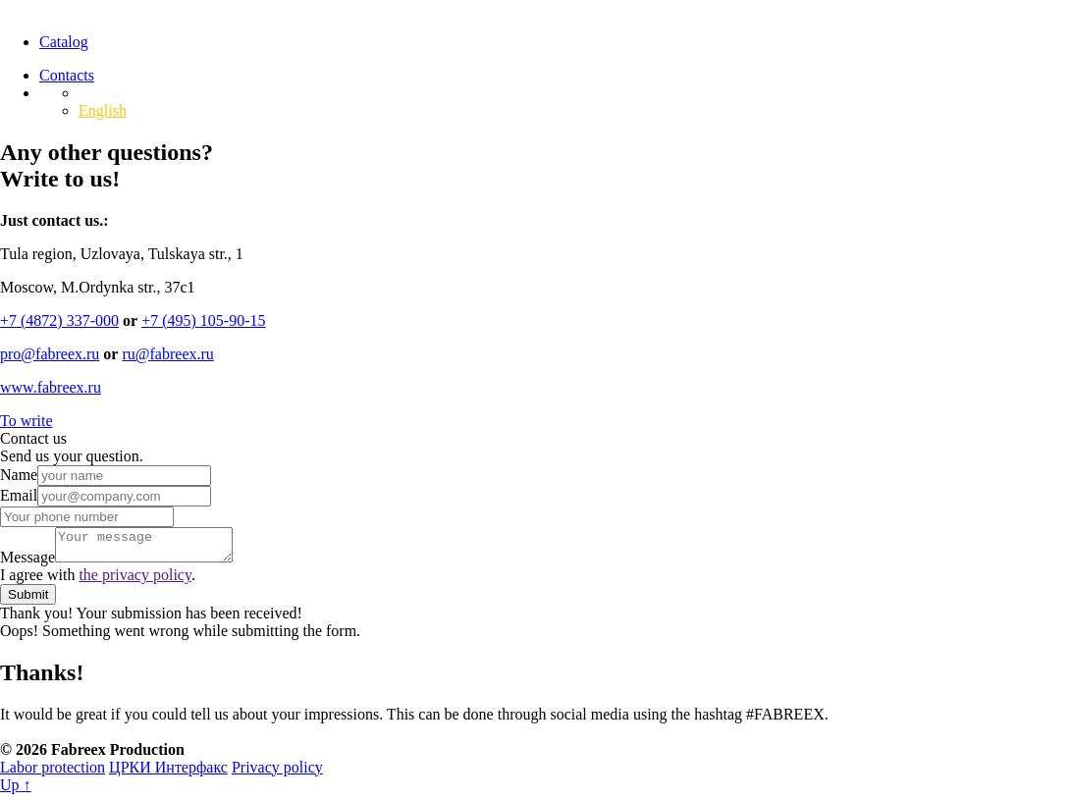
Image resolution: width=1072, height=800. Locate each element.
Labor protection (52, 773)
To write (26, 420)
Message (27, 563)
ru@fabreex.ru (167, 354)
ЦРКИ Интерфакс (168, 773)
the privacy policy (134, 580)
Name (18, 474)
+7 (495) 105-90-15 (203, 320)
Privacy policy (277, 773)
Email (18, 495)
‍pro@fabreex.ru (49, 354)
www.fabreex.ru (50, 387)
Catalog (63, 41)
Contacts (66, 75)
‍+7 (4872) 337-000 (59, 320)
